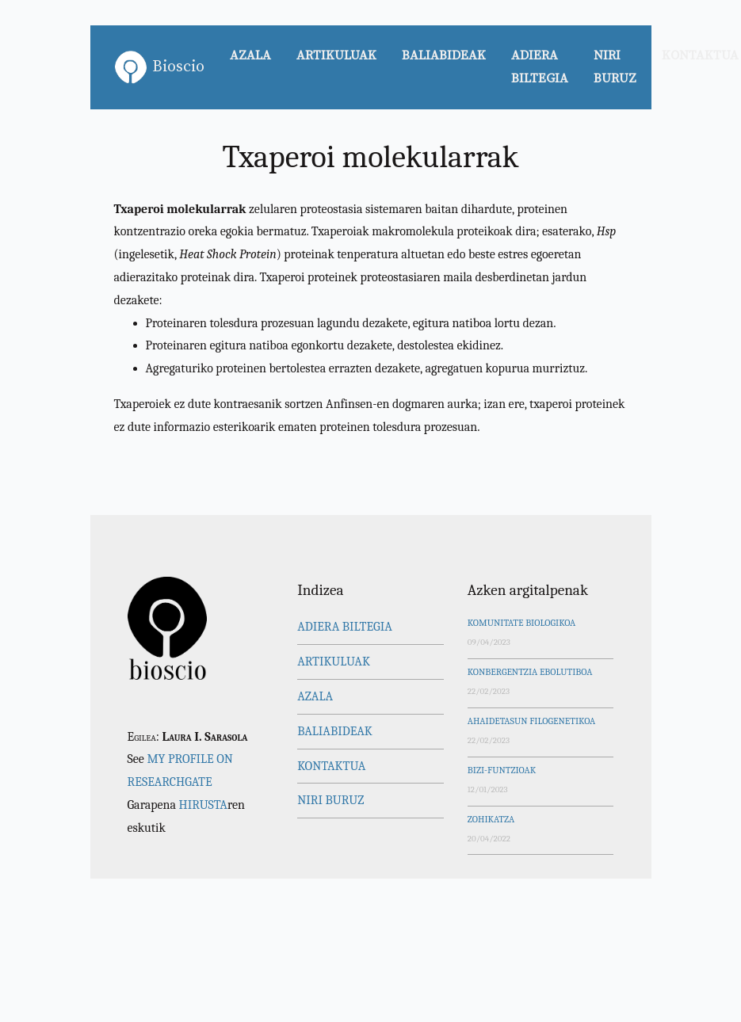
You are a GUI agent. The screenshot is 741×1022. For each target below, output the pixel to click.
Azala (250, 55)
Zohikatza (491, 819)
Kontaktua (331, 766)
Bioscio (159, 67)
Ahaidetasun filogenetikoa (531, 720)
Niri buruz (615, 67)
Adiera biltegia (539, 67)
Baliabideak (444, 55)
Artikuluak (336, 55)
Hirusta (203, 805)
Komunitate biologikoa (521, 622)
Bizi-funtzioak (502, 770)
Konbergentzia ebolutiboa (530, 671)
